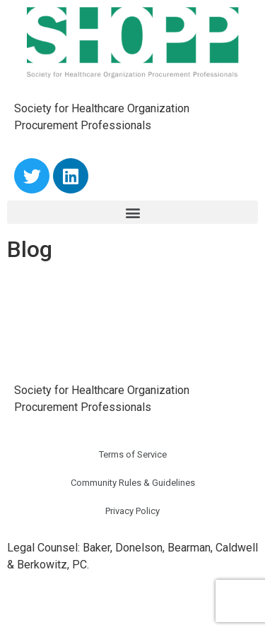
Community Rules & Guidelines (133, 482)
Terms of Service (133, 454)
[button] (132, 212)
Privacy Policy (132, 511)
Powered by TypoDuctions (72, 605)
